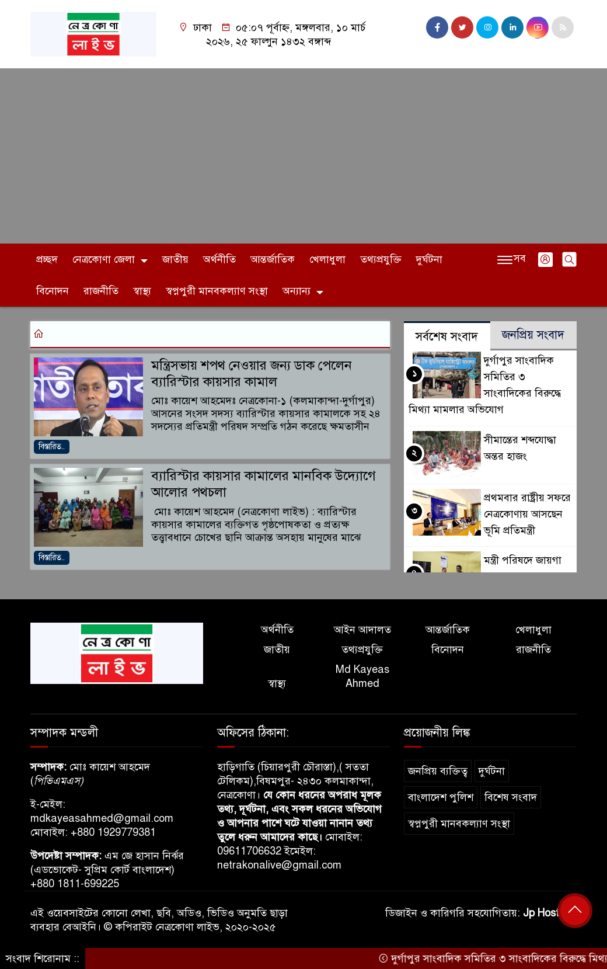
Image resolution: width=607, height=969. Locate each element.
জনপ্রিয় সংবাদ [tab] (533, 335)
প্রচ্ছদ (47, 259)
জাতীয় (175, 259)
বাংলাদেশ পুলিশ (440, 797)
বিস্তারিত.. (52, 446)
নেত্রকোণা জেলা (103, 259)
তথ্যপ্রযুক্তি (381, 259)
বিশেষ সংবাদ (510, 797)
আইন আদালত (362, 629)
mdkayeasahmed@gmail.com (101, 818)
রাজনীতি (100, 290)
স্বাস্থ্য (142, 290)
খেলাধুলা (327, 259)
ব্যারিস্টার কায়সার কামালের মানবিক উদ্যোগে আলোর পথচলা (263, 484)
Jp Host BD (550, 913)
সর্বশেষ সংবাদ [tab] (447, 336)
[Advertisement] (303, 156)
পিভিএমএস (57, 780)
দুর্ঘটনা (429, 259)
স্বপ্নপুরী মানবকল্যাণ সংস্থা (217, 290)
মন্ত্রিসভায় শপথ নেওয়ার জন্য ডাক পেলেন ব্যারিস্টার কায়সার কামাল (251, 373)
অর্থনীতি (219, 259)
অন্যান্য (296, 290)
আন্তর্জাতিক (272, 259)
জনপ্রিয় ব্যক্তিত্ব (438, 771)
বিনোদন (52, 290)
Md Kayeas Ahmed (362, 676)
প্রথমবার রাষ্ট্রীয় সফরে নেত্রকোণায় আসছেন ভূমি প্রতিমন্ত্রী (527, 514)
